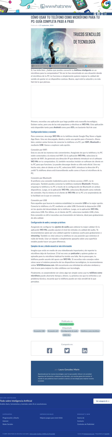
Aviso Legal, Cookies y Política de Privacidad (42, 434)
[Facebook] (98, 14)
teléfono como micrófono (90, 331)
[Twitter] (95, 14)
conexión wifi (53, 331)
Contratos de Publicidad (85, 424)
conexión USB (40, 331)
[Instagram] (105, 14)
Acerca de (80, 418)
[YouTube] (102, 14)
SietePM (107, 434)
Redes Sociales (8, 424)
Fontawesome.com (88, 434)
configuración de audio (70, 331)
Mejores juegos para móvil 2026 (51, 418)
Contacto (80, 421)
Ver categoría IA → (102, 401)
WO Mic (67, 335)
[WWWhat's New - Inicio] (56, 6)
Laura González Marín (69, 369)
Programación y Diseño (11, 418)
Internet (5, 421)
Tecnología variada (66, 324)
